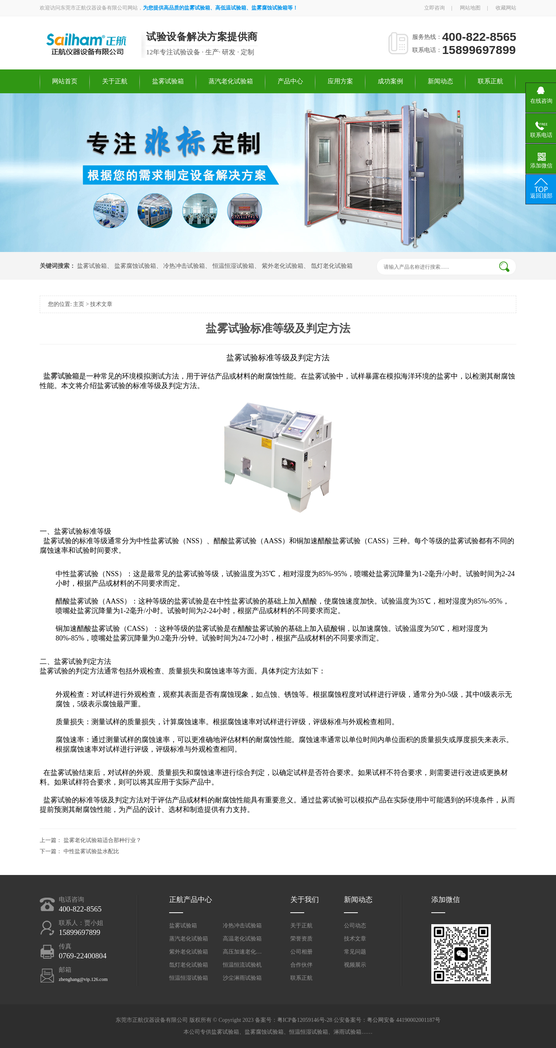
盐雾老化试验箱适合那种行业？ (102, 840)
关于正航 (114, 81)
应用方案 (340, 81)
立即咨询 (434, 8)
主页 (78, 304)
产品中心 (290, 81)
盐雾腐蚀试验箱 (135, 266)
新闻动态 (440, 81)
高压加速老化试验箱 (243, 952)
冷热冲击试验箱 (184, 266)
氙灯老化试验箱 (332, 266)
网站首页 (64, 81)
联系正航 (490, 81)
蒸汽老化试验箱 (230, 81)
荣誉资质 (301, 939)
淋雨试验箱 (347, 1032)
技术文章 (101, 304)
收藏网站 (506, 8)
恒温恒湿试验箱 (233, 266)
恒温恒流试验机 (242, 965)
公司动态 (355, 926)
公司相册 (301, 952)
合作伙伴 (301, 965)
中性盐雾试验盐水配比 (91, 851)
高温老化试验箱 (242, 939)
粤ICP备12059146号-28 (304, 1020)
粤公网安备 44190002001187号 (403, 1020)
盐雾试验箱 (168, 81)
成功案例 (390, 81)
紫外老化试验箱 (282, 266)
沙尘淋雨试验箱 (242, 978)
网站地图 (470, 8)
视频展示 (355, 965)
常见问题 (355, 952)
